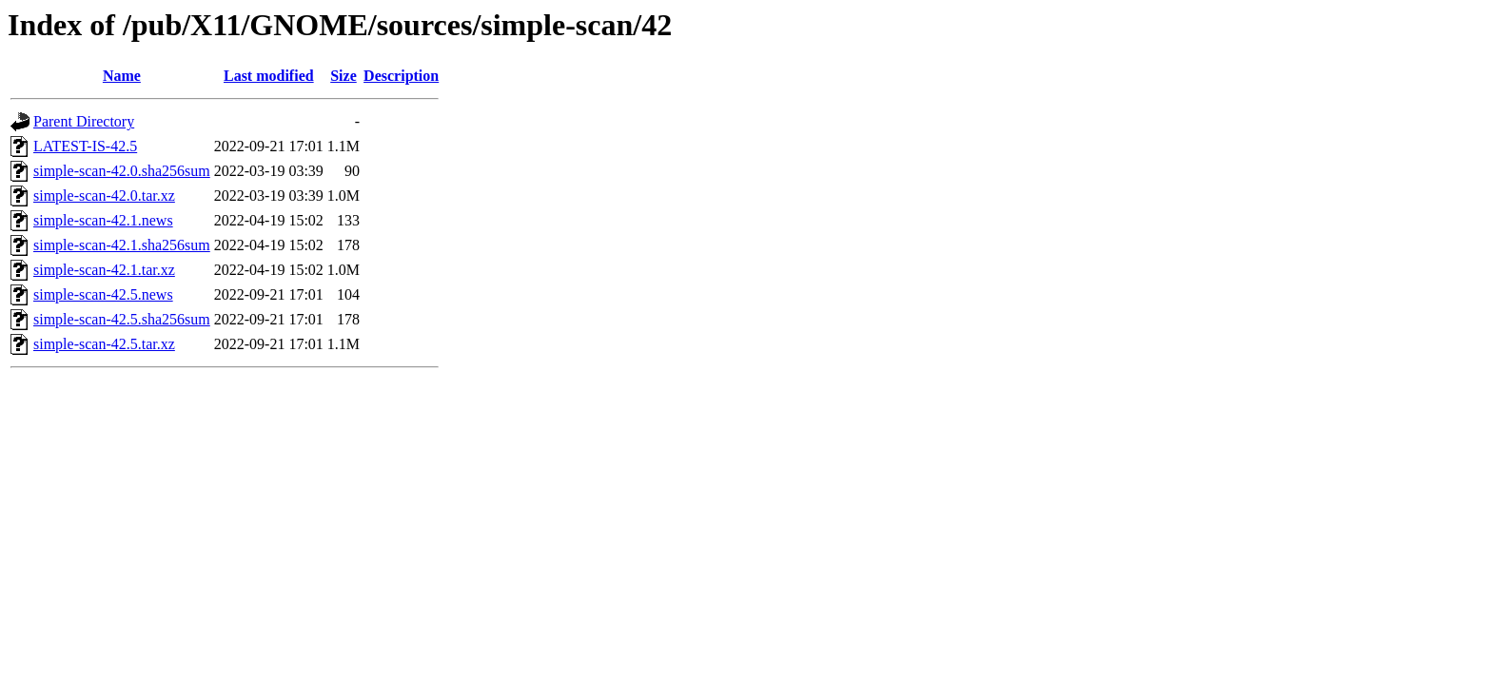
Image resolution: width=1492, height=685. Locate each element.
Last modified (269, 76)
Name (122, 76)
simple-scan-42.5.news (103, 294)
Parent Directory (83, 121)
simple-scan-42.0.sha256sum (121, 171)
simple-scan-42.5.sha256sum (121, 319)
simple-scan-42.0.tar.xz (104, 195)
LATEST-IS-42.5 (85, 146)
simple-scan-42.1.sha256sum (121, 245)
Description (401, 76)
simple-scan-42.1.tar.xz (104, 270)
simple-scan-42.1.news (103, 220)
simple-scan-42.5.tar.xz (104, 344)
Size (343, 76)
